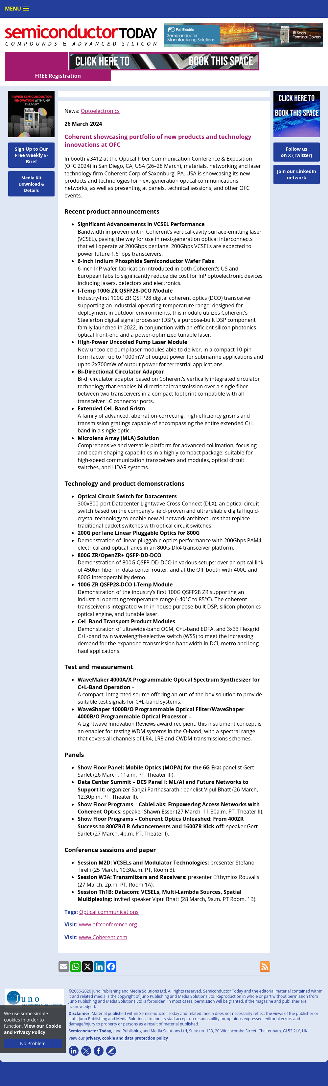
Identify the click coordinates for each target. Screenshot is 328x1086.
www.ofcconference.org (108, 914)
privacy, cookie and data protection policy (127, 1027)
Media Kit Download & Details (31, 173)
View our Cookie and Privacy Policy (32, 1029)
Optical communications (109, 901)
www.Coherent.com (103, 926)
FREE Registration (291, 61)
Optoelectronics (100, 100)
